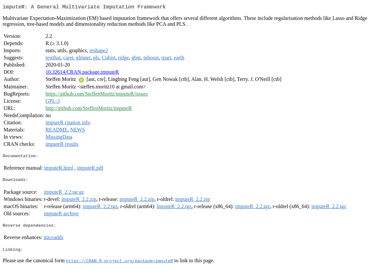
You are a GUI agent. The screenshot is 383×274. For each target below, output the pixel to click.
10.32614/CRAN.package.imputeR (82, 73)
